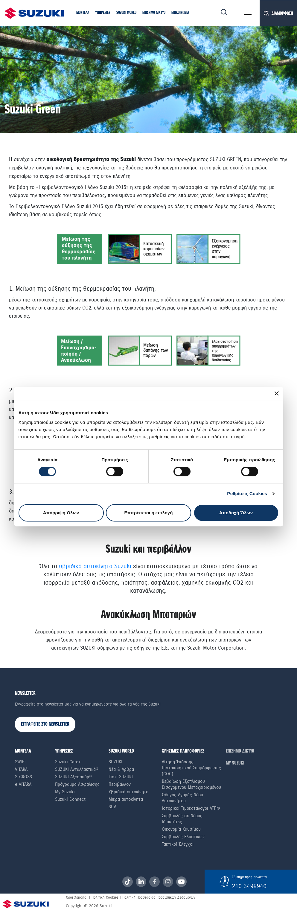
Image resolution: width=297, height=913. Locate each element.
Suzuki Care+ (68, 762)
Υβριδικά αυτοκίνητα (128, 791)
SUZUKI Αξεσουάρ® (73, 776)
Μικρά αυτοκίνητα (126, 799)
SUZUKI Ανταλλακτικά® (76, 769)
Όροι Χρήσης (76, 897)
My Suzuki (65, 791)
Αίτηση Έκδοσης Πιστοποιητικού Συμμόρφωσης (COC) (191, 767)
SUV (112, 806)
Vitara (21, 769)
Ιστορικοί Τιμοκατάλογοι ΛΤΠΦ (191, 808)
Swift (20, 762)
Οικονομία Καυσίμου (181, 829)
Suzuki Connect (70, 799)
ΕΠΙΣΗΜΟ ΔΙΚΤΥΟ (240, 751)
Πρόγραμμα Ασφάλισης (77, 784)
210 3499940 (249, 886)
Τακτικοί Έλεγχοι (178, 844)
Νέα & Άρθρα (121, 769)
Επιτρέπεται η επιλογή (148, 512)
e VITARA (23, 784)
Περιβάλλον (120, 784)
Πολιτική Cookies (105, 897)
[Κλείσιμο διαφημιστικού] (277, 393)
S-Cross (23, 776)
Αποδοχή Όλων (236, 512)
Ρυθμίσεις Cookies (247, 493)
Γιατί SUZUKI (121, 776)
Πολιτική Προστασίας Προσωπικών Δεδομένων (158, 897)
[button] (82, 12)
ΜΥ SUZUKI (235, 763)
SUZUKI (115, 762)
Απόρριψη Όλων (61, 512)
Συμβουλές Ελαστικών (183, 836)
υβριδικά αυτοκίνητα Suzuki (95, 566)
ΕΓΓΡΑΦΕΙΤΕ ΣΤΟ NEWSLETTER (45, 724)
